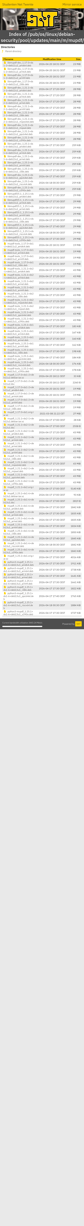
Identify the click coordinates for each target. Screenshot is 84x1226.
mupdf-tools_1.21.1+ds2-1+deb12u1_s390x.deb (18, 320)
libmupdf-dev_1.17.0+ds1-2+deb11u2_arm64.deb (18, 70)
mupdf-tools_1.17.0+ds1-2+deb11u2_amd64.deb (18, 245)
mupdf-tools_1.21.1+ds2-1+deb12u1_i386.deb (18, 295)
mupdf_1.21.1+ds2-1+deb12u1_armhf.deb (18, 451)
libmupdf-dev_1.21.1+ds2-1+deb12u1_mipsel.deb (18, 126)
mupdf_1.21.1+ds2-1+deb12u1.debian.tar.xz (18, 420)
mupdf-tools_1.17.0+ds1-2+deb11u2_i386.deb (18, 264)
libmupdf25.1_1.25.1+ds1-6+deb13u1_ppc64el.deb (18, 226)
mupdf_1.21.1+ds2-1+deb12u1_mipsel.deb (18, 470)
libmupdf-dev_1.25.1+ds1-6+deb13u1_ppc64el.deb (18, 176)
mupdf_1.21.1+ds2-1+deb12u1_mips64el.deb (18, 463)
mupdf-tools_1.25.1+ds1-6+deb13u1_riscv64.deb (18, 364)
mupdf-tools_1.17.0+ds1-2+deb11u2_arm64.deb (18, 251)
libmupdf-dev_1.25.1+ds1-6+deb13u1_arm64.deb (18, 151)
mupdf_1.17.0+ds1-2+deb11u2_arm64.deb (18, 395)
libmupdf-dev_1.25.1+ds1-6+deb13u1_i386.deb (18, 170)
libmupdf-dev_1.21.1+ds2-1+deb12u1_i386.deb (18, 114)
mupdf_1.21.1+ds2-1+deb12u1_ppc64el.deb (18, 476)
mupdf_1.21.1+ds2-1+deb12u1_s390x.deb (18, 482)
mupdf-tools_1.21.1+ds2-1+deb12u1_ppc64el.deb (18, 314)
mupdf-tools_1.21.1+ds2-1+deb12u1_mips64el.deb (18, 301)
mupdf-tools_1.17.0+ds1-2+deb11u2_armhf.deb (18, 257)
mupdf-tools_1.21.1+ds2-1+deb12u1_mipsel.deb (18, 307)
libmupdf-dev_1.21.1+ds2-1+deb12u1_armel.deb (18, 101)
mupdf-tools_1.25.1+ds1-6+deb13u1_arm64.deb (18, 332)
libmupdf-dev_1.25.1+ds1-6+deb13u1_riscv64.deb (18, 183)
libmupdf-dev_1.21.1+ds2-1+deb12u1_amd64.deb (18, 89)
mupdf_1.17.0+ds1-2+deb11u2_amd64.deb (18, 389)
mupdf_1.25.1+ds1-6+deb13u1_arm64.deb (18, 513)
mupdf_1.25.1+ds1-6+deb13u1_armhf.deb (18, 526)
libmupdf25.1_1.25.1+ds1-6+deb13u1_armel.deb (18, 207)
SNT (78, 623)
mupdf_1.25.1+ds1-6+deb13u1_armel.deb (18, 520)
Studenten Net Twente (17, 4)
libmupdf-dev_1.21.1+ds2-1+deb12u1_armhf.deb (18, 108)
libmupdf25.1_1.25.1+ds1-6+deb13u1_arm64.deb (18, 201)
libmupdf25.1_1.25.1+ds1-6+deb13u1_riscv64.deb (18, 232)
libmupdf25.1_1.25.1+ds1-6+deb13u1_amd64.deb (18, 195)
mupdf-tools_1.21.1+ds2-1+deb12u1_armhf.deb (18, 289)
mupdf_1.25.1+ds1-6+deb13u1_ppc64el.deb (18, 538)
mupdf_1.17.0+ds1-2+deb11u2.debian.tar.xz (18, 376)
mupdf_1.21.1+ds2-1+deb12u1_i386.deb (18, 457)
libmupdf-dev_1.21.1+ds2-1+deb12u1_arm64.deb (18, 95)
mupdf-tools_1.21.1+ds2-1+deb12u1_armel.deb (18, 282)
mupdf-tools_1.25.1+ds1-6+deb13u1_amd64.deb (18, 326)
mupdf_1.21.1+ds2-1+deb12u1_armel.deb (18, 445)
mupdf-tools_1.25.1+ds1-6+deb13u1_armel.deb (18, 339)
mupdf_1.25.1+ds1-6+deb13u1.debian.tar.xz (18, 495)
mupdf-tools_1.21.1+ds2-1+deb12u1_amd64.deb (18, 270)
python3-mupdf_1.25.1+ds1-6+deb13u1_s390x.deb (18, 613)
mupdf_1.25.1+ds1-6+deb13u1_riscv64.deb (18, 545)
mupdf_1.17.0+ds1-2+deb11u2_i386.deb (18, 407)
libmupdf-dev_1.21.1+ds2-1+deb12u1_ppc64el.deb (18, 133)
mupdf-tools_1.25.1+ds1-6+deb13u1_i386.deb (18, 351)
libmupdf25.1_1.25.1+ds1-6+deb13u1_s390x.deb (18, 239)
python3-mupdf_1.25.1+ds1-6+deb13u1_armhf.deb (18, 582)
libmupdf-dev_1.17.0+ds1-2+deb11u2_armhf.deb (18, 76)
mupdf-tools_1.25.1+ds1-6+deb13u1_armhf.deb (18, 345)
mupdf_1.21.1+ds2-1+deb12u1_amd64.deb (18, 432)
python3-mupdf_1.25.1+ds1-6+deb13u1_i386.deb (18, 588)
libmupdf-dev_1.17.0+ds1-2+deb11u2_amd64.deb (18, 64)
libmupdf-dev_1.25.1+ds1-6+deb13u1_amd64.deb (18, 145)
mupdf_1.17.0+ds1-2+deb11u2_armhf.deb (18, 401)
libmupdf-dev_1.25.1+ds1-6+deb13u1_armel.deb (18, 158)
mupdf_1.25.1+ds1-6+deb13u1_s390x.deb (18, 551)
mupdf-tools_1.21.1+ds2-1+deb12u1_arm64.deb (18, 276)
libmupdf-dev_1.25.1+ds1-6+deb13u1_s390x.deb (18, 189)
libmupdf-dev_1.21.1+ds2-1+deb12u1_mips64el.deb (18, 120)
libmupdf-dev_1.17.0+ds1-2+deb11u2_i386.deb (18, 83)
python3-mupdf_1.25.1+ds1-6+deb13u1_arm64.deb (18, 570)
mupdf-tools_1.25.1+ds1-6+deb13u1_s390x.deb (18, 370)
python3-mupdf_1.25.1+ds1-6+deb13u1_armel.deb (18, 576)
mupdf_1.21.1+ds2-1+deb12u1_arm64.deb (18, 438)
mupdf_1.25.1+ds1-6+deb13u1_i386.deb (18, 532)
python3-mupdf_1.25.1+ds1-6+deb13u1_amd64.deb (18, 563)
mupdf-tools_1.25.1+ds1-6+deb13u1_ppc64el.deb (18, 357)
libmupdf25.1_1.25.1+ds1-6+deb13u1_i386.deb (18, 220)
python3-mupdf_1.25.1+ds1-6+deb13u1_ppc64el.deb (18, 596)
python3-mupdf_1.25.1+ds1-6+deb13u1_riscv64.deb (18, 605)
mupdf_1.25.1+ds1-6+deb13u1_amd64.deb (18, 507)
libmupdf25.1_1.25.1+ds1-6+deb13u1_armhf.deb (18, 214)
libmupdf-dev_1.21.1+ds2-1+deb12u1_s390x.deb (18, 139)
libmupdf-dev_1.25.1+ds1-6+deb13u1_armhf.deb (18, 164)
